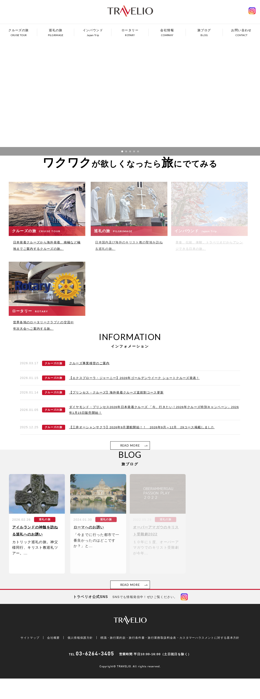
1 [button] (122, 151)
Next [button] (236, 92)
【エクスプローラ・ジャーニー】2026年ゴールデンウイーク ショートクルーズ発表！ (134, 390)
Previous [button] (24, 92)
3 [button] (130, 151)
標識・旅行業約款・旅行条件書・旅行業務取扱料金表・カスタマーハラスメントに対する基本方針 (170, 658)
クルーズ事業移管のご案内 (89, 376)
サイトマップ (25, 658)
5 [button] (138, 151)
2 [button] (126, 151)
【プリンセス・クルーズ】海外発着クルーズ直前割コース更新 (116, 405)
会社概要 (48, 658)
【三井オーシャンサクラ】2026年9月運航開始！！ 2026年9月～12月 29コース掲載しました (142, 440)
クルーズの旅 (53, 375)
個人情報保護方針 (75, 658)
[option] (130, 96)
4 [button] (134, 151)
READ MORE (130, 458)
